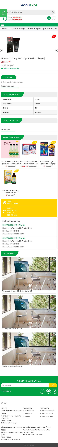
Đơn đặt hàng (27, 413)
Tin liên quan (8, 253)
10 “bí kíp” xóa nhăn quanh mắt (12, 328)
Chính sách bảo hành (46, 413)
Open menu (2, 24)
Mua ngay (9, 77)
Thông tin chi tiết (10, 121)
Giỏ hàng (26, 416)
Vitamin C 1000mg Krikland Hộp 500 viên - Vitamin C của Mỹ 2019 (10, 163)
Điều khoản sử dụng (46, 416)
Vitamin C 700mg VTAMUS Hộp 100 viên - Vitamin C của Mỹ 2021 (29, 163)
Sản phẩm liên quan (11, 137)
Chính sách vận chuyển (47, 410)
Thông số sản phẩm (11, 95)
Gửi (53, 385)
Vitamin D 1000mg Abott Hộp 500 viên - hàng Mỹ (47, 163)
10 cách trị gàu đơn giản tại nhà (12, 366)
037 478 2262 (17, 17)
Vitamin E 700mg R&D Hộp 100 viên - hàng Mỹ (10, 191)
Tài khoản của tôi (28, 410)
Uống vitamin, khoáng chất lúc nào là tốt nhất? (17, 291)
